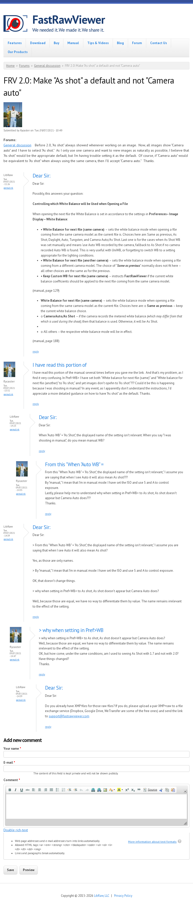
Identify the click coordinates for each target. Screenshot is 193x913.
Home (10, 66)
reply (36, 351)
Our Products (18, 52)
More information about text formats (152, 841)
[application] (96, 805)
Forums (24, 66)
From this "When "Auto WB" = (74, 464)
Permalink (8, 187)
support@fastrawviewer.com (69, 716)
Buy (56, 43)
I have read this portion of (60, 365)
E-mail (9, 762)
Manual (73, 43)
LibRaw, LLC (101, 896)
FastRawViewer (68, 19)
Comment (11, 780)
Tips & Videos (98, 43)
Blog (120, 43)
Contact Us (158, 43)
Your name (12, 748)
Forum (137, 43)
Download (38, 43)
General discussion (47, 66)
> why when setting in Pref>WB (71, 630)
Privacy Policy (123, 896)
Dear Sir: (41, 175)
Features (15, 43)
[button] (10, 790)
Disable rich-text (15, 830)
